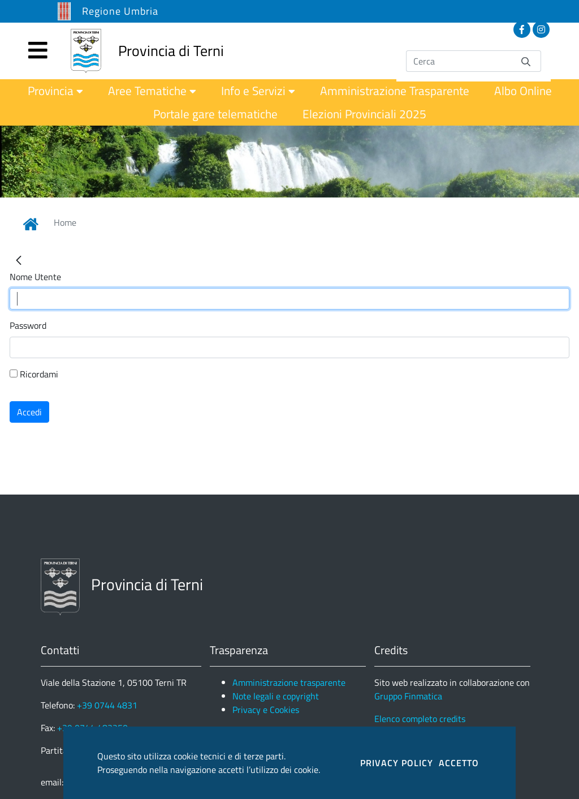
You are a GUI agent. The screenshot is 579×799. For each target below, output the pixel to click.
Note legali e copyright (275, 696)
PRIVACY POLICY (396, 763)
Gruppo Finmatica (408, 696)
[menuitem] (55, 90)
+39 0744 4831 (107, 705)
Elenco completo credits (419, 718)
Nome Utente (35, 276)
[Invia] (526, 60)
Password (28, 325)
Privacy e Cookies (265, 709)
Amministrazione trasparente (288, 682)
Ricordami (34, 374)
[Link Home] (30, 224)
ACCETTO (459, 763)
